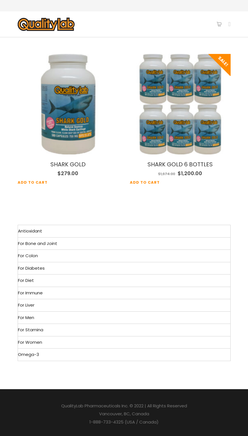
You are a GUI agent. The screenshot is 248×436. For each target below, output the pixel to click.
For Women (30, 342)
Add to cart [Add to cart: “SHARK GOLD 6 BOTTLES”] (145, 182)
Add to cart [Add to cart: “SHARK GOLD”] (33, 182)
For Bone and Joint (37, 243)
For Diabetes (31, 268)
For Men (26, 317)
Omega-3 (28, 354)
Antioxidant (30, 231)
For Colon (28, 256)
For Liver (26, 305)
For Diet (26, 280)
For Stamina (30, 330)
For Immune (30, 293)
